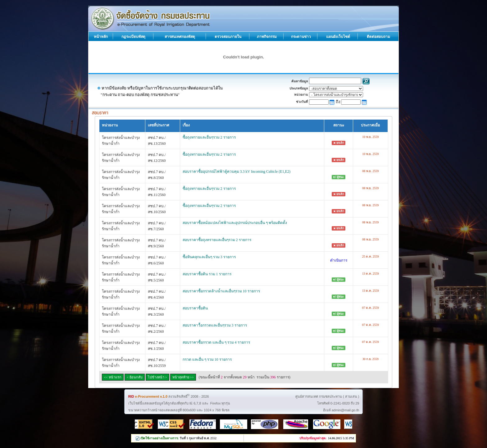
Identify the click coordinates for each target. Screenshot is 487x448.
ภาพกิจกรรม (267, 36)
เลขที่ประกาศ (158, 125)
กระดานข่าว (301, 36)
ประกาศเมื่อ (370, 125)
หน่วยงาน (110, 125)
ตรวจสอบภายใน (228, 36)
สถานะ (338, 125)
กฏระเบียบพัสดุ (133, 36)
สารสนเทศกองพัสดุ (180, 36)
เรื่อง (186, 125)
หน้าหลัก (101, 36)
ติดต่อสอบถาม (378, 36)
